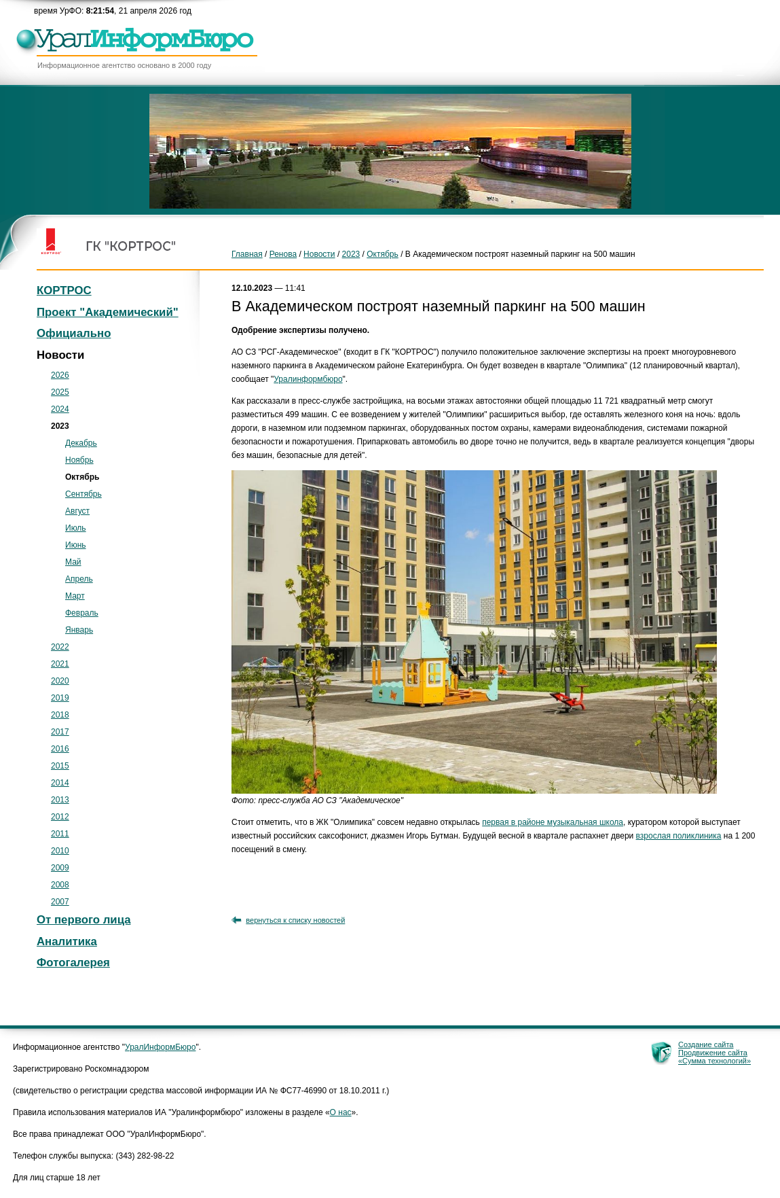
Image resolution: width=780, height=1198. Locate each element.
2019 (60, 698)
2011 (60, 834)
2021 (60, 664)
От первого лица (84, 919)
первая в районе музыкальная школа (552, 822)
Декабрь (81, 443)
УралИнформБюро (160, 1047)
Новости (319, 254)
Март (75, 596)
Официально (74, 333)
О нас (341, 1112)
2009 (60, 868)
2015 (60, 766)
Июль (75, 528)
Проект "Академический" (108, 312)
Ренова (283, 254)
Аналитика (67, 941)
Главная (247, 254)
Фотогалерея (73, 962)
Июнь (75, 545)
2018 (60, 715)
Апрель (79, 579)
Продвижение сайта (712, 1053)
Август (77, 511)
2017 (60, 732)
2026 (60, 375)
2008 (60, 884)
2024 (60, 409)
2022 (60, 647)
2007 (60, 901)
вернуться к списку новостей (295, 920)
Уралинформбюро (308, 379)
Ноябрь (79, 460)
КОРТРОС (64, 290)
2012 (60, 817)
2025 (60, 392)
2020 (60, 681)
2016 (60, 749)
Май (73, 562)
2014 (60, 783)
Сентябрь (83, 494)
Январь (79, 630)
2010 (60, 851)
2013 (60, 800)
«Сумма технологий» (714, 1061)
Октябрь (382, 254)
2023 (351, 254)
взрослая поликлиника (679, 836)
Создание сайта (705, 1044)
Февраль (81, 613)
